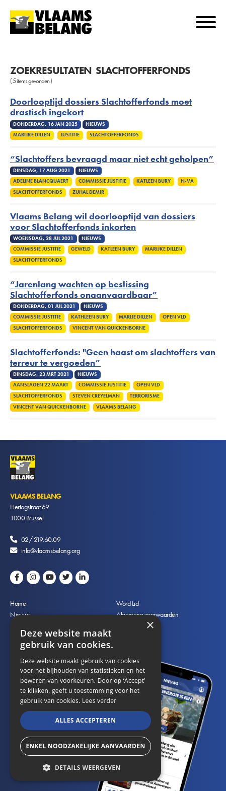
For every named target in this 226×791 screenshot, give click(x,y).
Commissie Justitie (102, 181)
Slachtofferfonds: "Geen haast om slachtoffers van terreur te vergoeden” (112, 357)
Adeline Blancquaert (40, 181)
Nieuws (20, 614)
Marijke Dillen (31, 135)
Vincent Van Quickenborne (108, 328)
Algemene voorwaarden (147, 614)
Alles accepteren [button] (85, 720)
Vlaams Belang (116, 407)
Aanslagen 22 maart (40, 385)
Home (18, 603)
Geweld (81, 249)
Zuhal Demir (88, 192)
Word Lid (127, 603)
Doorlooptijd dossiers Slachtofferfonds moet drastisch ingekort (101, 107)
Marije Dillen (136, 317)
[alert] (85, 698)
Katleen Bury (153, 181)
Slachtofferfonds (114, 135)
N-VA (187, 181)
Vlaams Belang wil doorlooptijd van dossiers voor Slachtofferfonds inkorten (102, 221)
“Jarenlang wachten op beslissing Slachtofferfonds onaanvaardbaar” (84, 289)
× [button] (150, 625)
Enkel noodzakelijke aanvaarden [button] (85, 746)
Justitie (70, 135)
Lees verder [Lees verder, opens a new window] (99, 700)
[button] (85, 766)
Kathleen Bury (90, 317)
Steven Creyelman (96, 396)
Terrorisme (145, 396)
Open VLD (174, 317)
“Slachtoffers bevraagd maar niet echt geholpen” (112, 159)
